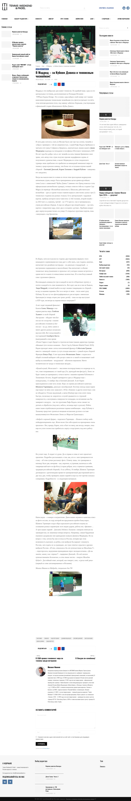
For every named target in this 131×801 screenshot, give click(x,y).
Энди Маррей (49, 641)
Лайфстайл (102, 274)
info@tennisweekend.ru (19, 773)
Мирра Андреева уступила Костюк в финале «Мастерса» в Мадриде (119, 41)
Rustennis (39, 638)
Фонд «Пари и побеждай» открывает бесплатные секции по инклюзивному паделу (20, 78)
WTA (100, 256)
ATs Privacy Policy (45, 748)
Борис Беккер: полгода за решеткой (106, 244)
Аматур (51, 19)
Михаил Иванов (40, 79)
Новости (101, 279)
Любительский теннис (106, 276)
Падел (101, 282)
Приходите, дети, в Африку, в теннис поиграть (122, 148)
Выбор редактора (20, 19)
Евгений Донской (77, 638)
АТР (100, 259)
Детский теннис (104, 268)
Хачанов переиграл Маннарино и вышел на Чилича (121, 165)
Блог (92, 19)
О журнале (105, 19)
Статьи (101, 291)
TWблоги (46, 638)
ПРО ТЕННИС (65, 19)
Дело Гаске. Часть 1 (104, 164)
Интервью (102, 271)
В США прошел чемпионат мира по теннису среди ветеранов (49, 659)
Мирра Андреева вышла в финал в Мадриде (119, 83)
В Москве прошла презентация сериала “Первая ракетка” (19, 44)
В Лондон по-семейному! (85, 658)
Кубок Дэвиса (40, 641)
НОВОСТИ (38, 19)
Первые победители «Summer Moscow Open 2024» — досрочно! (112, 193)
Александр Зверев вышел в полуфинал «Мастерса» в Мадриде (119, 62)
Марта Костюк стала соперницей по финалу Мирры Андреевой (119, 73)
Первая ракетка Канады (20, 32)
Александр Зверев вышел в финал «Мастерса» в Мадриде (119, 52)
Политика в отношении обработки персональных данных (80, 799)
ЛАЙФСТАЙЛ (79, 19)
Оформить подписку (106, 8)
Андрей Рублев (55, 638)
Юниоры (101, 294)
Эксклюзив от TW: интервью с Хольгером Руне (53, 789)
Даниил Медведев (66, 638)
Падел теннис (103, 285)
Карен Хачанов (88, 638)
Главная (4, 19)
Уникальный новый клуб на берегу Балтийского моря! (21, 55)
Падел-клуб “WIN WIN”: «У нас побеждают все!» (21, 66)
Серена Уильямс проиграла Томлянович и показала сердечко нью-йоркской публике (122, 223)
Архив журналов (123, 19)
